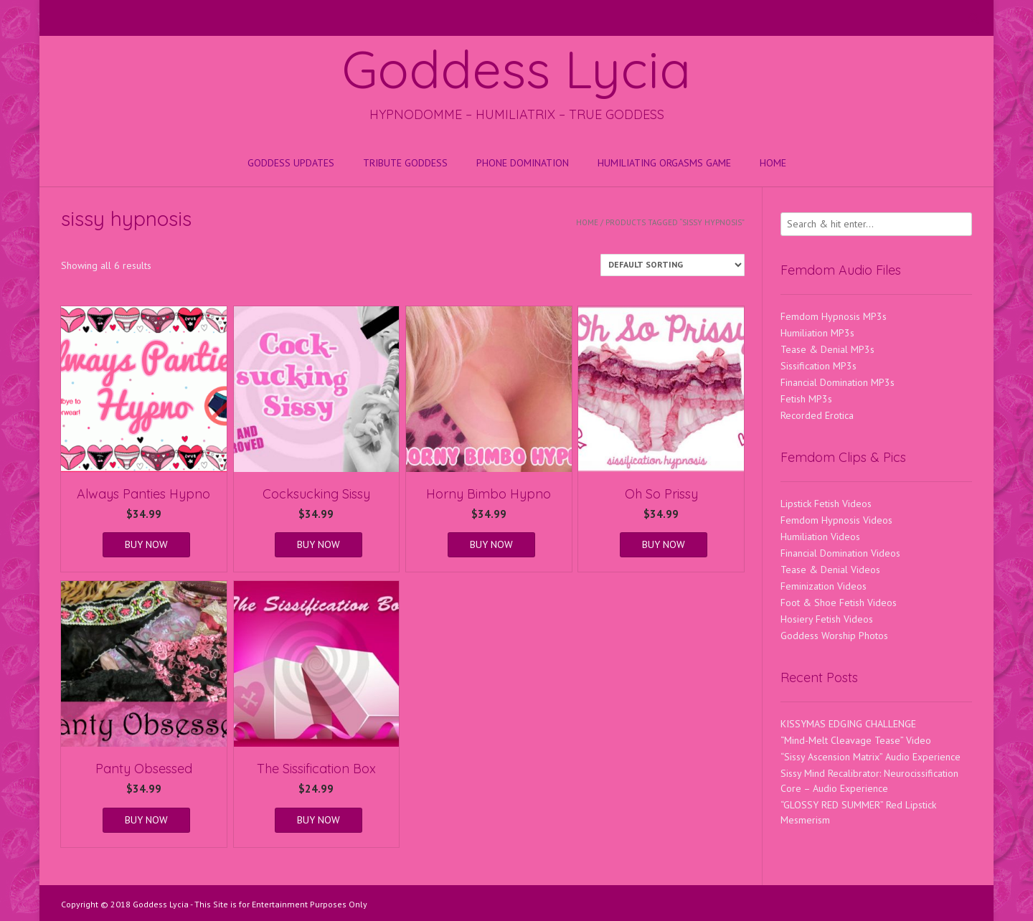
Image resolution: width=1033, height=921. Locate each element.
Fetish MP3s (806, 398)
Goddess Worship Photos (834, 635)
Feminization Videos (823, 586)
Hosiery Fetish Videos (826, 619)
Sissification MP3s (818, 365)
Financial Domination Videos (840, 553)
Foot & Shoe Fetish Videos (838, 602)
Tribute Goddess (405, 162)
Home (773, 162)
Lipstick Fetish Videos (826, 503)
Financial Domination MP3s (837, 382)
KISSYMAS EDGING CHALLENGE (848, 723)
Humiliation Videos (820, 536)
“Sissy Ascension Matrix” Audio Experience (870, 756)
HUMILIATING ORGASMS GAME (664, 162)
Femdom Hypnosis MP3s (833, 316)
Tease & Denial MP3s (827, 349)
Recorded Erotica (817, 415)
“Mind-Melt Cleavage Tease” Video (855, 740)
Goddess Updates (290, 162)
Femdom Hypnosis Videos (836, 520)
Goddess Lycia (516, 69)
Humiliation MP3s (817, 332)
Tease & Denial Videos (830, 569)
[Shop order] (672, 265)
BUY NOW (146, 544)
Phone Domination (522, 162)
